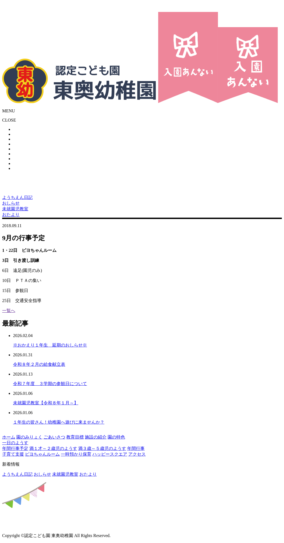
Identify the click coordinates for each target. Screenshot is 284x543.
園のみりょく (29, 437)
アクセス (137, 454)
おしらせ (42, 474)
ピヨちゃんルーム (42, 454)
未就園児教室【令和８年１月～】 (45, 403)
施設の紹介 (96, 437)
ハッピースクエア (109, 454)
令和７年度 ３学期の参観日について (50, 383)
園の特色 (116, 437)
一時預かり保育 (76, 454)
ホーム (8, 437)
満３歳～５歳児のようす (102, 448)
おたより (88, 474)
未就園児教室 (65, 474)
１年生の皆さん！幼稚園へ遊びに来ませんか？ (58, 422)
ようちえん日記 (17, 474)
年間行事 (136, 448)
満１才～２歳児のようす (53, 448)
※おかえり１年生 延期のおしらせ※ (50, 345)
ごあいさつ (54, 437)
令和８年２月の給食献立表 (39, 364)
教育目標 (75, 437)
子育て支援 (13, 454)
